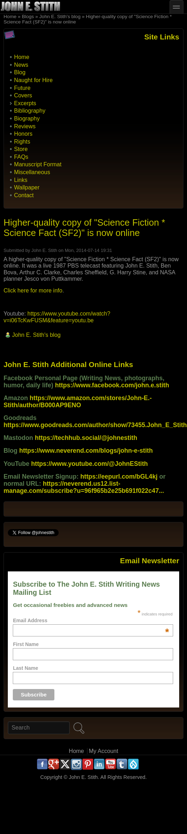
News (21, 65)
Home (10, 16)
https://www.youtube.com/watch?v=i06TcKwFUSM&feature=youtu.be (57, 317)
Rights (22, 142)
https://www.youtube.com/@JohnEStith (89, 463)
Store (21, 149)
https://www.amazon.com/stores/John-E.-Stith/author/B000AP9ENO (78, 401)
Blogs (28, 16)
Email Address (91, 620)
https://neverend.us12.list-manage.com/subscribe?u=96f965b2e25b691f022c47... (84, 487)
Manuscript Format (38, 164)
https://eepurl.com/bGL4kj (118, 476)
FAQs (21, 157)
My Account (103, 751)
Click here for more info (33, 290)
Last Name (25, 668)
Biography (27, 118)
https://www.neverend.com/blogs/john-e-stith (86, 450)
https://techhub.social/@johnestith (86, 437)
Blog (20, 72)
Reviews (25, 126)
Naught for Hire (33, 80)
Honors (23, 134)
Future (22, 88)
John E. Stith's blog (60, 16)
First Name (25, 644)
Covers (23, 95)
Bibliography (30, 111)
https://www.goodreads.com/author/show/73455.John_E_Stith (95, 425)
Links (20, 180)
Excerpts (25, 103)
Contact (24, 195)
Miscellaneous (32, 172)
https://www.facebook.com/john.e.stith (112, 385)
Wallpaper (26, 187)
